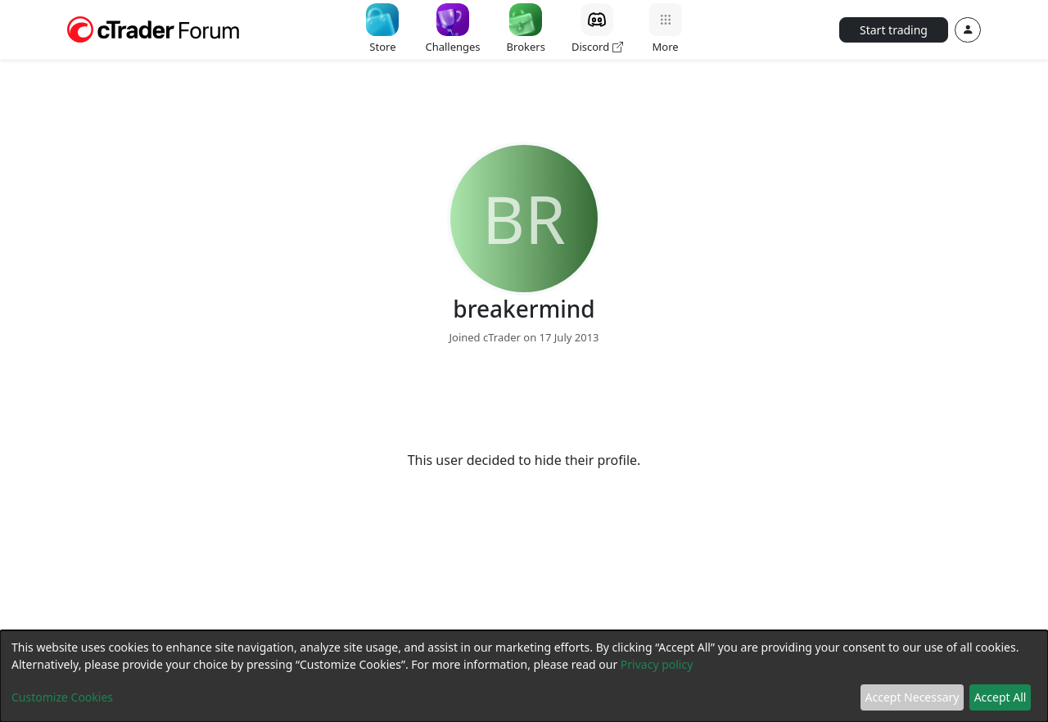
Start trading (894, 30)
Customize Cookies (62, 697)
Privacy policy (657, 664)
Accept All (1000, 697)
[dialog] (524, 676)
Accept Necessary (912, 697)
